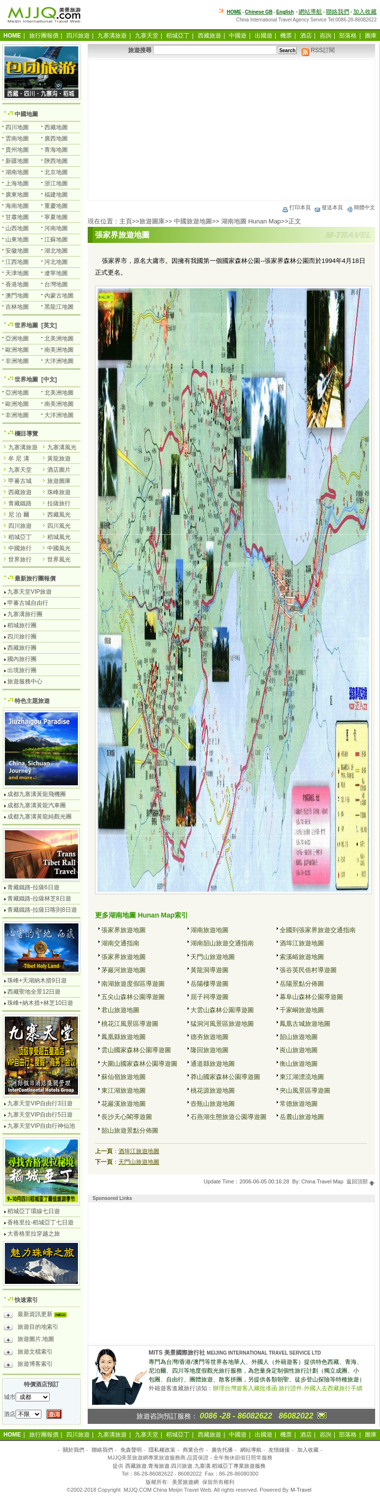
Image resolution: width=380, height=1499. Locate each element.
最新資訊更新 (38, 1315)
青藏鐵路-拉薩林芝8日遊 (39, 898)
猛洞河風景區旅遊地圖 (222, 1023)
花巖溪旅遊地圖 (123, 1103)
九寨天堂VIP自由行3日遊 (40, 1103)
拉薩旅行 (59, 503)
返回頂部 (360, 1181)
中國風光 (59, 548)
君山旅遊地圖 (120, 1010)
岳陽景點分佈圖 (302, 983)
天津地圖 (17, 273)
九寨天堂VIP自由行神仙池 (41, 1125)
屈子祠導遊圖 (209, 996)
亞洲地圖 (17, 338)
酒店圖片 (59, 469)
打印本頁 (296, 207)
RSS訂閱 (318, 50)
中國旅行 (20, 548)
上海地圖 (17, 183)
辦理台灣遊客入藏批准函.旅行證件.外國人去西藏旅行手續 (287, 1388)
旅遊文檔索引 (28, 1353)
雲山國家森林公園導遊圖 (136, 1050)
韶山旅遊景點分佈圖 (129, 1130)
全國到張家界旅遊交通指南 (318, 930)
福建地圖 (56, 194)
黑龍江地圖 (59, 306)
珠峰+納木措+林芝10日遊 (40, 1002)
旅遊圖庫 (152, 221)
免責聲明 (131, 1450)
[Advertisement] (231, 129)
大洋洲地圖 (59, 361)
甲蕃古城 (20, 481)
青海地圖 (56, 149)
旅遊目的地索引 (31, 1328)
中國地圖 (26, 114)
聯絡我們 (337, 11)
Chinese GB (259, 12)
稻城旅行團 (22, 625)
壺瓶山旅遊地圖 (212, 1103)
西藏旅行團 (22, 647)
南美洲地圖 (59, 349)
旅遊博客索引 (28, 1365)
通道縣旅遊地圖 (212, 1063)
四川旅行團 (22, 636)
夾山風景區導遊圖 (305, 1090)
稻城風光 (59, 537)
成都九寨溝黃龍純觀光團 (39, 816)
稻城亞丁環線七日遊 (33, 1211)
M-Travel (300, 1490)
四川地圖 (17, 127)
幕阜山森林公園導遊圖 (311, 996)
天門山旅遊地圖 (212, 956)
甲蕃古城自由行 (27, 603)
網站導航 (310, 11)
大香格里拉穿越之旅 (33, 1233)
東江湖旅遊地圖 (123, 1090)
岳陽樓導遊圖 (209, 983)
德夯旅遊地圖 (209, 1036)
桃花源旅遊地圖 (212, 1090)
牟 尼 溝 (18, 458)
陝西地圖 (56, 161)
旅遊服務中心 (24, 681)
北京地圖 (56, 172)
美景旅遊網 (185, 1482)
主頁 (125, 221)
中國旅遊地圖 (193, 221)
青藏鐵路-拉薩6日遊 (33, 887)
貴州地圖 (17, 149)
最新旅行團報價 (35, 578)
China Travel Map (322, 1181)
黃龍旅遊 (59, 458)
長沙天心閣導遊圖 (126, 1116)
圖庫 (371, 35)
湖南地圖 (17, 172)
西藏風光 (59, 514)
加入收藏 (365, 11)
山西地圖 (17, 228)
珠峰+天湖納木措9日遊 (37, 980)
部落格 (348, 35)
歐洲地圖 (17, 349)
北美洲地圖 (59, 338)
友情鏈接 (279, 1450)
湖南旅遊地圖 (209, 930)
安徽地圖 (17, 250)
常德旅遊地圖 (299, 1103)
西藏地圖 (56, 127)
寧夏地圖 (56, 217)
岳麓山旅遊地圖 (302, 1116)
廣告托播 (222, 1450)
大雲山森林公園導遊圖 (222, 1010)
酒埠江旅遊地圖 (302, 943)
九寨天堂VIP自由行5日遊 (40, 1114)
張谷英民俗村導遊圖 (308, 970)
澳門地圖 (17, 295)
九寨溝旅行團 (24, 614)
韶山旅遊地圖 (299, 1036)
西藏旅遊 (209, 35)
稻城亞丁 (178, 35)
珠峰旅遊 (59, 492)
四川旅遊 (78, 35)
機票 (286, 35)
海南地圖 (17, 205)
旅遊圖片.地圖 (29, 1340)
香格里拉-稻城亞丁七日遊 (40, 1222)
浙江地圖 (56, 183)
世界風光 (59, 559)
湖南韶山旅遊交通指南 (222, 943)
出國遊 (263, 35)
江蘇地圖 (56, 239)
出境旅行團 (22, 670)
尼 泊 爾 (18, 514)
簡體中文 (360, 207)
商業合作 (193, 1450)
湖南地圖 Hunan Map (251, 221)
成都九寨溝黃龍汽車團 (36, 805)
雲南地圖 (17, 138)
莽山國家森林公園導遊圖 (225, 1076)
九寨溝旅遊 (112, 35)
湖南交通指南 (120, 943)
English (285, 12)
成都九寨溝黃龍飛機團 (36, 794)
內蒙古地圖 (59, 295)
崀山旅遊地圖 (299, 1050)
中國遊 (238, 35)
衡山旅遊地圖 (299, 1063)
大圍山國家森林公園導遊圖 (139, 1063)
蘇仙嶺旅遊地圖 (123, 1076)
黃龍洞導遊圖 (209, 970)
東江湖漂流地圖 (302, 1076)
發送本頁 (328, 207)
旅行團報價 (43, 35)
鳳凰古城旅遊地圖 (305, 1023)
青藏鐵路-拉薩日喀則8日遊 (42, 909)
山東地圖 (17, 239)
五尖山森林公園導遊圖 (133, 996)
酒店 (306, 35)
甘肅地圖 (17, 217)
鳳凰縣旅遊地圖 (123, 1036)
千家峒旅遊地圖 (302, 1010)
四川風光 (59, 525)
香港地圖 (17, 284)
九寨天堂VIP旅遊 (29, 591)
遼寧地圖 (56, 273)
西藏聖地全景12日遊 (33, 991)
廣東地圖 (17, 194)
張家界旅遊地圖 (123, 930)
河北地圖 (56, 262)
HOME (234, 12)
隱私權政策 (162, 1450)
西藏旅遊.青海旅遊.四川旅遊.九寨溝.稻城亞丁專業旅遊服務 (195, 1466)
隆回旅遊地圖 (209, 1050)
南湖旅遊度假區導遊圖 (133, 983)
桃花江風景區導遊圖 (129, 1023)
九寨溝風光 (61, 447)
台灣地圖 (56, 284)
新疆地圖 (17, 161)
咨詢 (325, 35)
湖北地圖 (56, 250)
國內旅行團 (22, 659)
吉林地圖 (17, 306)
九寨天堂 (146, 35)
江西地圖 (17, 262)
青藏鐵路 (20, 503)
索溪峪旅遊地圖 (302, 956)
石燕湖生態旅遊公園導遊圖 (228, 1116)
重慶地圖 (56, 205)
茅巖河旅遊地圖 (123, 970)
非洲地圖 (17, 361)
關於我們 (73, 1450)
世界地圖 (26, 325)
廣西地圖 (56, 138)
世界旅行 (20, 559)
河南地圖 (56, 228)
